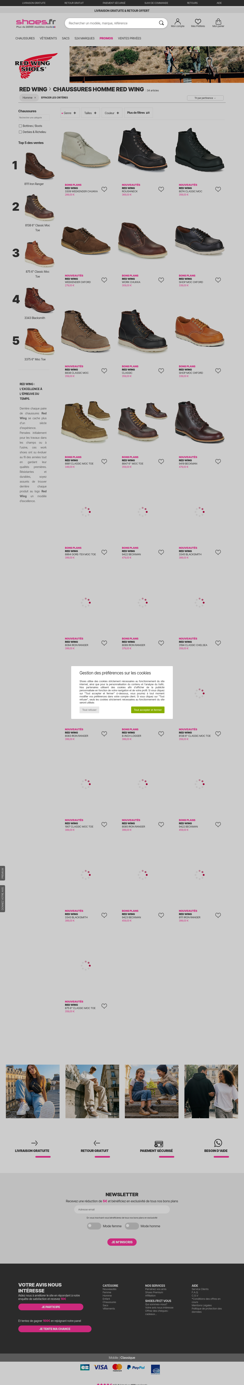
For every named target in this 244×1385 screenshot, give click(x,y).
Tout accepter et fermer (148, 709)
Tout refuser (89, 709)
